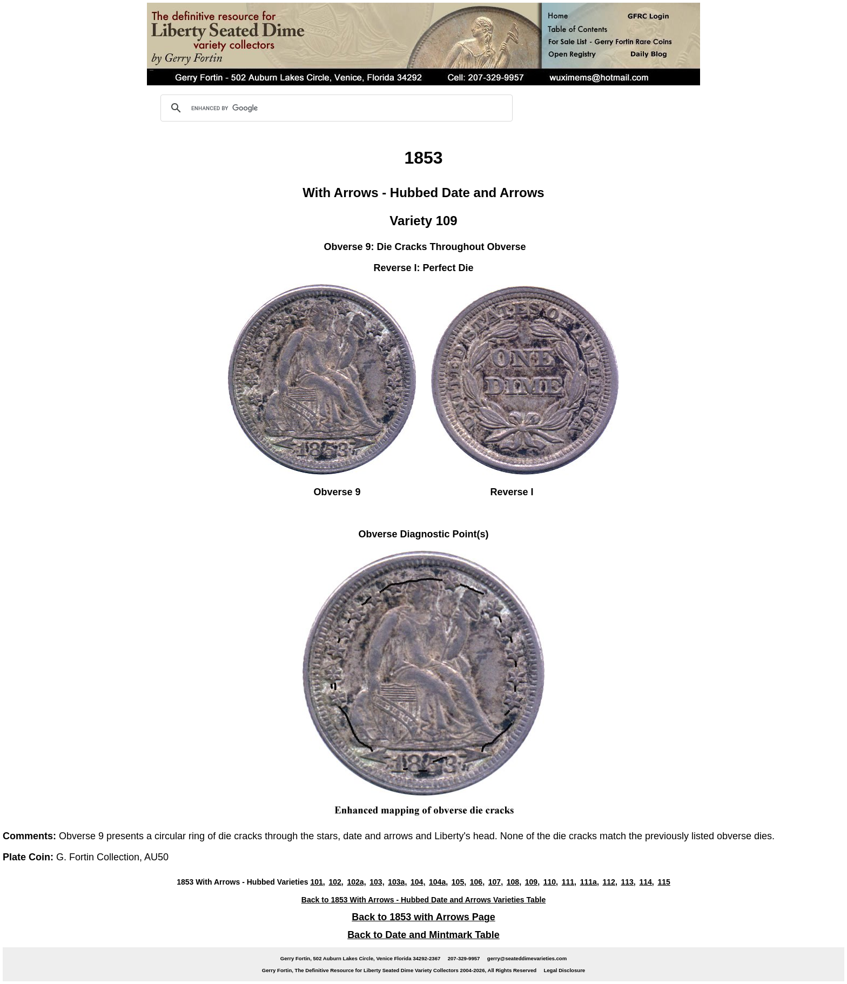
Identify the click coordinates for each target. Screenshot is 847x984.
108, (514, 882)
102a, (356, 882)
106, (477, 882)
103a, (397, 882)
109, (532, 882)
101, (317, 882)
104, (418, 882)
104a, (438, 882)
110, (550, 882)
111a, (589, 882)
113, (628, 882)
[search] (335, 108)
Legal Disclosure (564, 970)
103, (376, 882)
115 (663, 882)
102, (335, 882)
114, (646, 882)
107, (495, 882)
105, (459, 882)
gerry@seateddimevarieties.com (527, 958)
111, (569, 882)
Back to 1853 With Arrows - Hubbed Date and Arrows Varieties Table (423, 899)
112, (609, 882)
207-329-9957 (464, 958)
